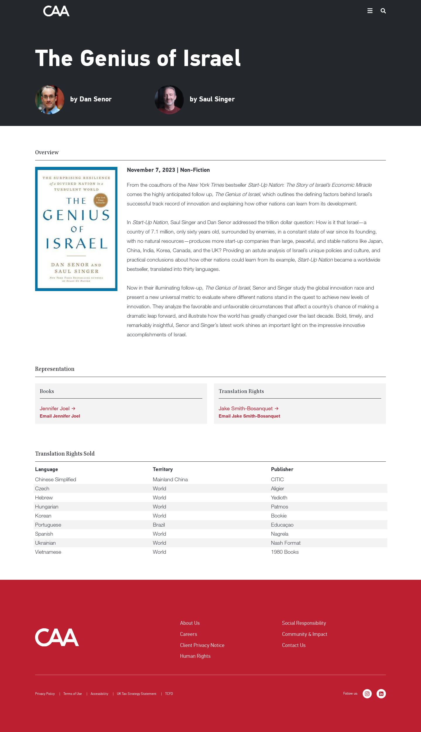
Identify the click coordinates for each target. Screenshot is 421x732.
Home (249, 10)
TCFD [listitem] (169, 694)
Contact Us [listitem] (294, 645)
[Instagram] (367, 693)
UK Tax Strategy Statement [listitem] (136, 694)
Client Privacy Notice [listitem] (202, 645)
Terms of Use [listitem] (72, 694)
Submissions (319, 10)
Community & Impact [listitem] (304, 634)
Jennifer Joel (55, 408)
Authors (270, 10)
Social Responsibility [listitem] (304, 623)
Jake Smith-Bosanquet (246, 408)
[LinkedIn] (381, 693)
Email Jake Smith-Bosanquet (249, 415)
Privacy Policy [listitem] (45, 694)
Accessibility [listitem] (99, 694)
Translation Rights (355, 10)
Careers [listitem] (188, 634)
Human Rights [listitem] (195, 656)
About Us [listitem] (190, 623)
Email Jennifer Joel (60, 415)
